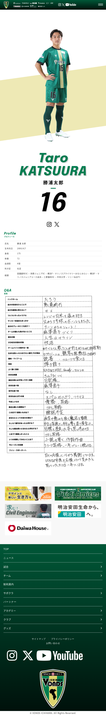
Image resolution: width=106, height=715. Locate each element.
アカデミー (9, 610)
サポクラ (8, 593)
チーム (7, 575)
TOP (6, 549)
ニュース (8, 558)
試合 (5, 567)
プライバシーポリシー (62, 639)
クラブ (7, 619)
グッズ (7, 628)
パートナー (9, 601)
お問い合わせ (53, 643)
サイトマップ (39, 639)
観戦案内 (8, 584)
